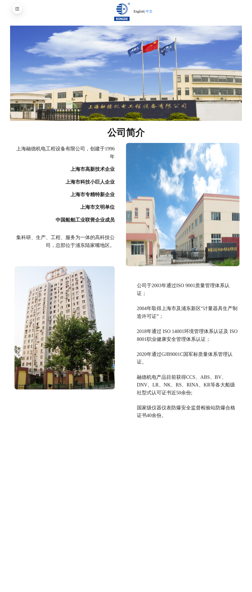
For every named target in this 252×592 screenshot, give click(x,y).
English (139, 11)
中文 (149, 11)
